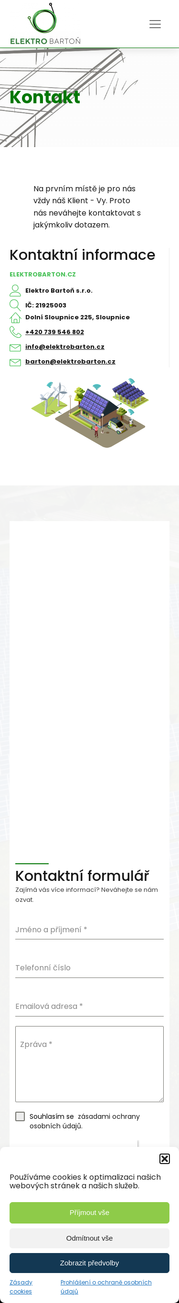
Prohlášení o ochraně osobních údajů (106, 1286)
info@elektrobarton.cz (65, 346)
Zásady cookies (21, 1286)
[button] (164, 1159)
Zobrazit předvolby (89, 1263)
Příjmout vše (89, 1212)
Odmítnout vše (89, 1238)
